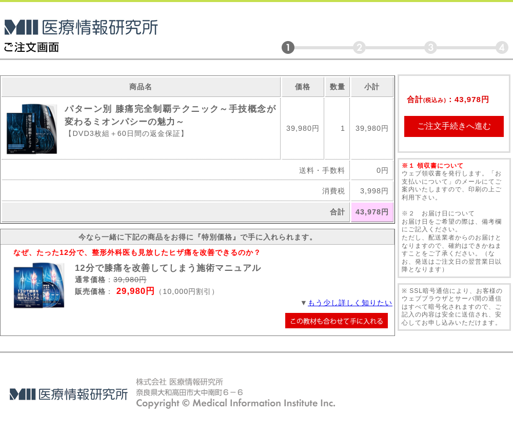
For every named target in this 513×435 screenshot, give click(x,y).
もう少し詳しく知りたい (350, 303)
